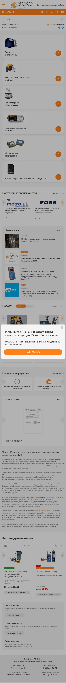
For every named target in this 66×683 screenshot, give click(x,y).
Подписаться (33, 352)
